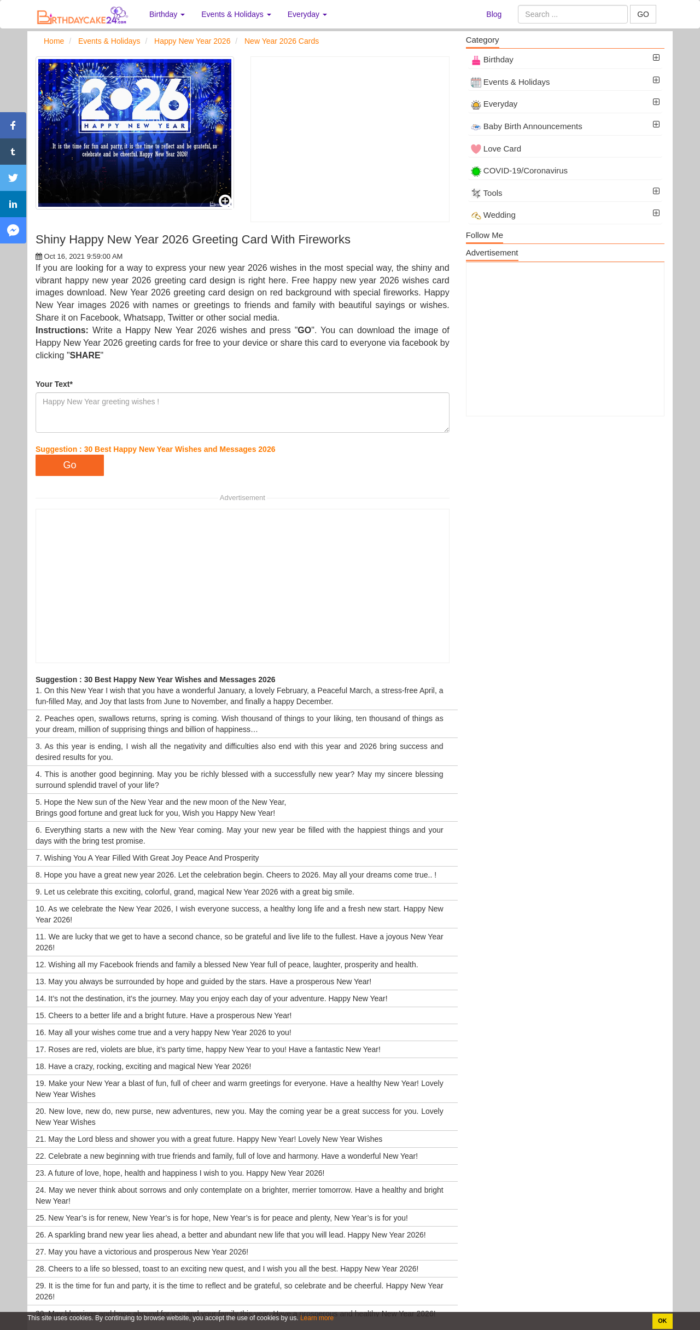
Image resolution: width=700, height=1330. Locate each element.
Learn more (316, 1318)
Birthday (492, 59)
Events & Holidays (510, 81)
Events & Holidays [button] (236, 14)
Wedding (493, 214)
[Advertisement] (349, 139)
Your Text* (54, 384)
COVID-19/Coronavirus (519, 170)
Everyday (494, 103)
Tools (487, 193)
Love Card (496, 148)
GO (643, 14)
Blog (493, 14)
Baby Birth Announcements (526, 126)
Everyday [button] (307, 14)
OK (662, 1320)
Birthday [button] (167, 14)
